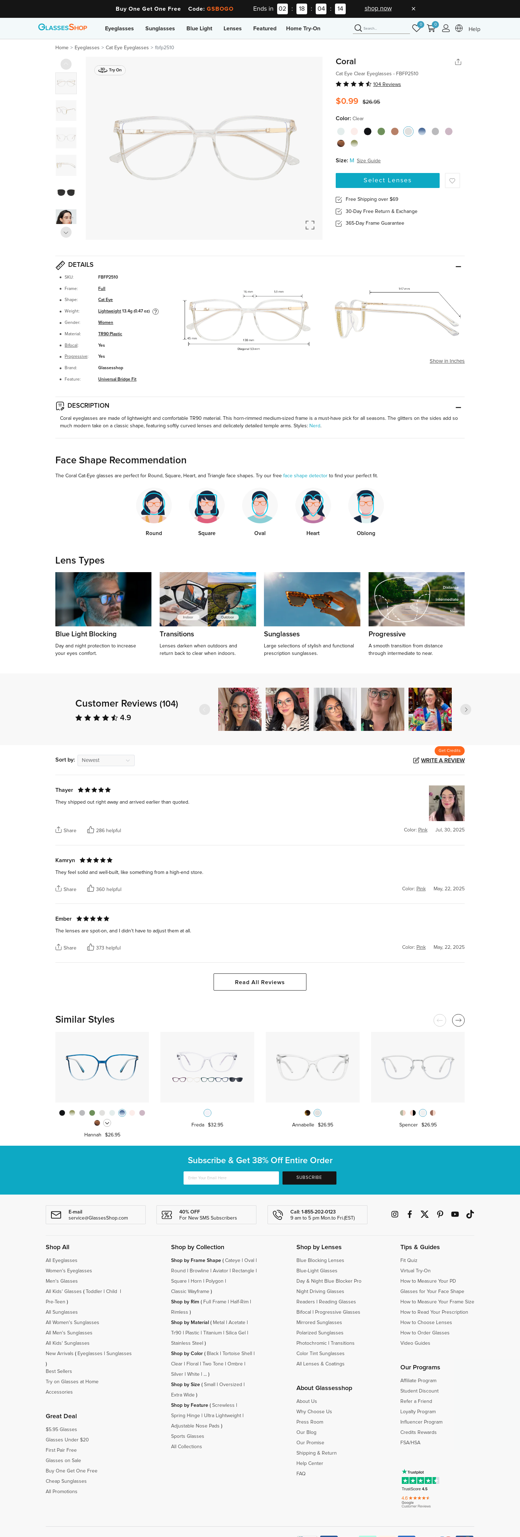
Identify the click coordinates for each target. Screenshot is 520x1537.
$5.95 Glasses (61, 1429)
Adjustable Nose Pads (195, 1426)
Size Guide (369, 160)
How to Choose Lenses (426, 1322)
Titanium (212, 1332)
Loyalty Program (418, 1411)
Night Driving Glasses (320, 1291)
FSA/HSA (410, 1442)
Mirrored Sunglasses (319, 1322)
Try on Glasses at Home (72, 1381)
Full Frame (214, 1301)
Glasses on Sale (63, 1460)
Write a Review (443, 760)
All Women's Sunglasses (72, 1322)
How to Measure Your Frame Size (437, 1301)
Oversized (230, 1384)
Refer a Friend (416, 1401)
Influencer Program (421, 1422)
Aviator (220, 1270)
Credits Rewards (418, 1432)
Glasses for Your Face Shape (432, 1291)
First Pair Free (61, 1450)
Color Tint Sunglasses (320, 1353)
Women (105, 322)
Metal (219, 1322)
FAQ (301, 1473)
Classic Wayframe (190, 1291)
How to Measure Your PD (428, 1281)
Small (209, 1384)
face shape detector (305, 475)
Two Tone (213, 1364)
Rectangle (243, 1270)
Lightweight (109, 311)
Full (101, 288)
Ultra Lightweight (222, 1415)
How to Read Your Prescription (434, 1312)
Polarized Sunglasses (320, 1332)
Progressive (76, 356)
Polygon (215, 1281)
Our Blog (306, 1432)
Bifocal (71, 345)
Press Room (309, 1422)
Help (474, 29)
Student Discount (419, 1391)
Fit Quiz (409, 1260)
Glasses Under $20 (67, 1439)
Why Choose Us (314, 1411)
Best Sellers (59, 1371)
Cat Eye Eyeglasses (127, 47)
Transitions (343, 1343)
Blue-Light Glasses (317, 1270)
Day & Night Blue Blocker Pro (328, 1281)
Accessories (59, 1392)
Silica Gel (236, 1332)
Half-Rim (239, 1301)
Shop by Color (187, 1353)
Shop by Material (190, 1322)
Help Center (309, 1463)
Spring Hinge (185, 1415)
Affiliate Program (418, 1380)
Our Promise (310, 1442)
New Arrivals (60, 1353)
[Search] (381, 28)
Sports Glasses (187, 1436)
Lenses (233, 28)
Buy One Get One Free (72, 1471)
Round (178, 1270)
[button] (465, 709)
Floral (192, 1364)
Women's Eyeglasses (69, 1270)
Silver (177, 1374)
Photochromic (311, 1343)
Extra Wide (183, 1395)
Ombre (235, 1364)
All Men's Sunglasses (69, 1332)
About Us (306, 1401)
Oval (249, 1260)
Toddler (94, 1291)
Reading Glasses (337, 1301)
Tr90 (176, 1332)
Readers (305, 1301)
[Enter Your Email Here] (231, 1177)
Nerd (314, 425)
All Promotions (62, 1491)
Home (62, 47)
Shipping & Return (316, 1453)
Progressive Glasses (337, 1312)
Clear (176, 1364)
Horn (196, 1281)
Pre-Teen (55, 1301)
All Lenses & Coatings (320, 1364)
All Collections (186, 1446)
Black (213, 1353)
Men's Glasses (62, 1281)
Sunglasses (160, 28)
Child (112, 1291)
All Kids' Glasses (64, 1291)
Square (179, 1281)
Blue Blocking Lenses (320, 1260)
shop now (378, 8)
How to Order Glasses (425, 1332)
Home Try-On (303, 28)
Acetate (237, 1322)
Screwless (223, 1405)
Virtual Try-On (415, 1270)
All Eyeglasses (62, 1260)
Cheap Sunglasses (66, 1481)
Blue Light (199, 28)
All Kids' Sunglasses (68, 1343)
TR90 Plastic (110, 334)
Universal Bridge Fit (117, 379)
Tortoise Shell (237, 1353)
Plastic (192, 1332)
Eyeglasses (119, 28)
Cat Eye (105, 299)
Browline (199, 1270)
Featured (264, 28)
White (193, 1374)
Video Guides (415, 1343)
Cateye (232, 1260)
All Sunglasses (62, 1312)
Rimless (179, 1312)
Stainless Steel (187, 1343)
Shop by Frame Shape (196, 1260)
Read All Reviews (260, 982)
